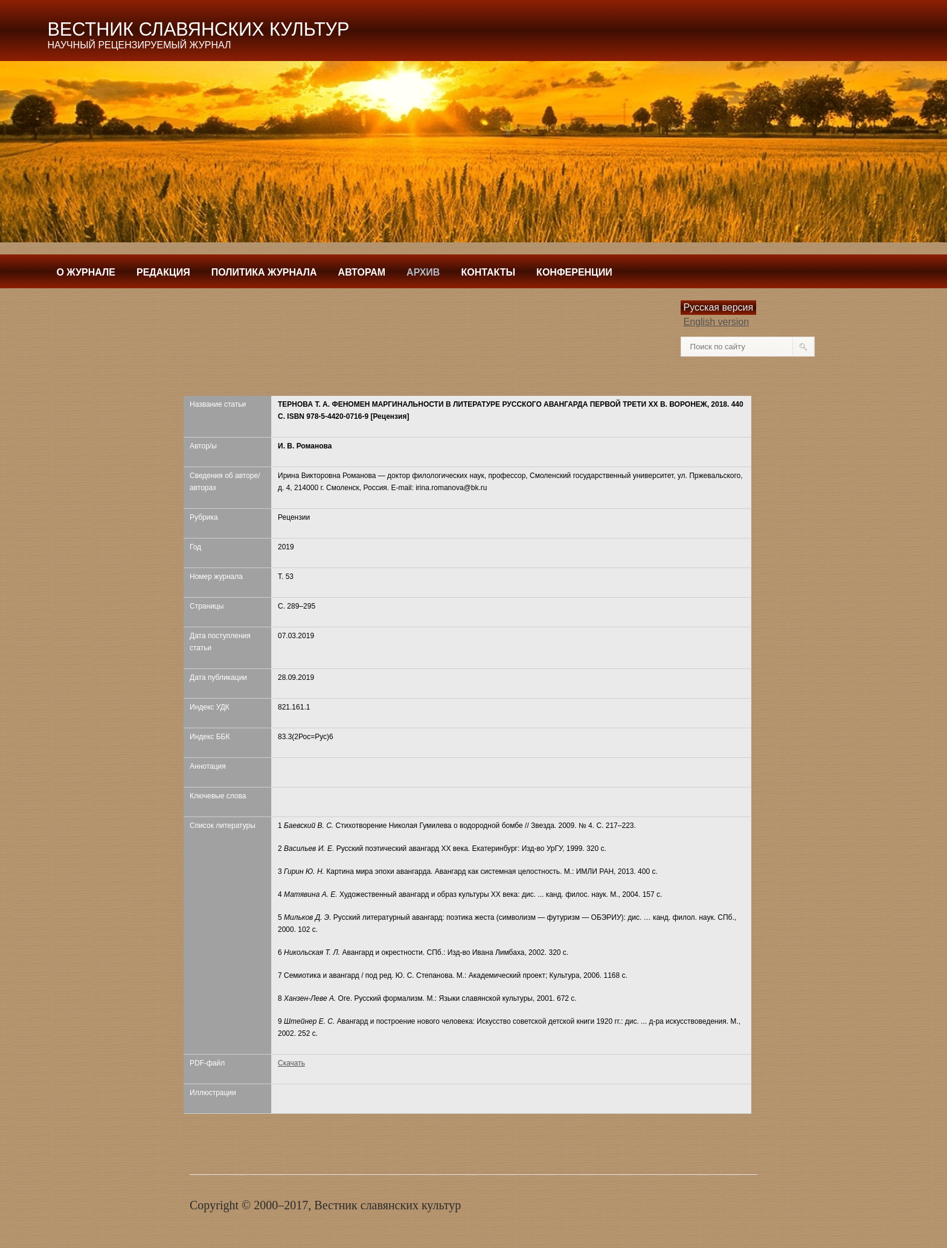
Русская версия (719, 307)
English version (717, 322)
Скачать (291, 1063)
